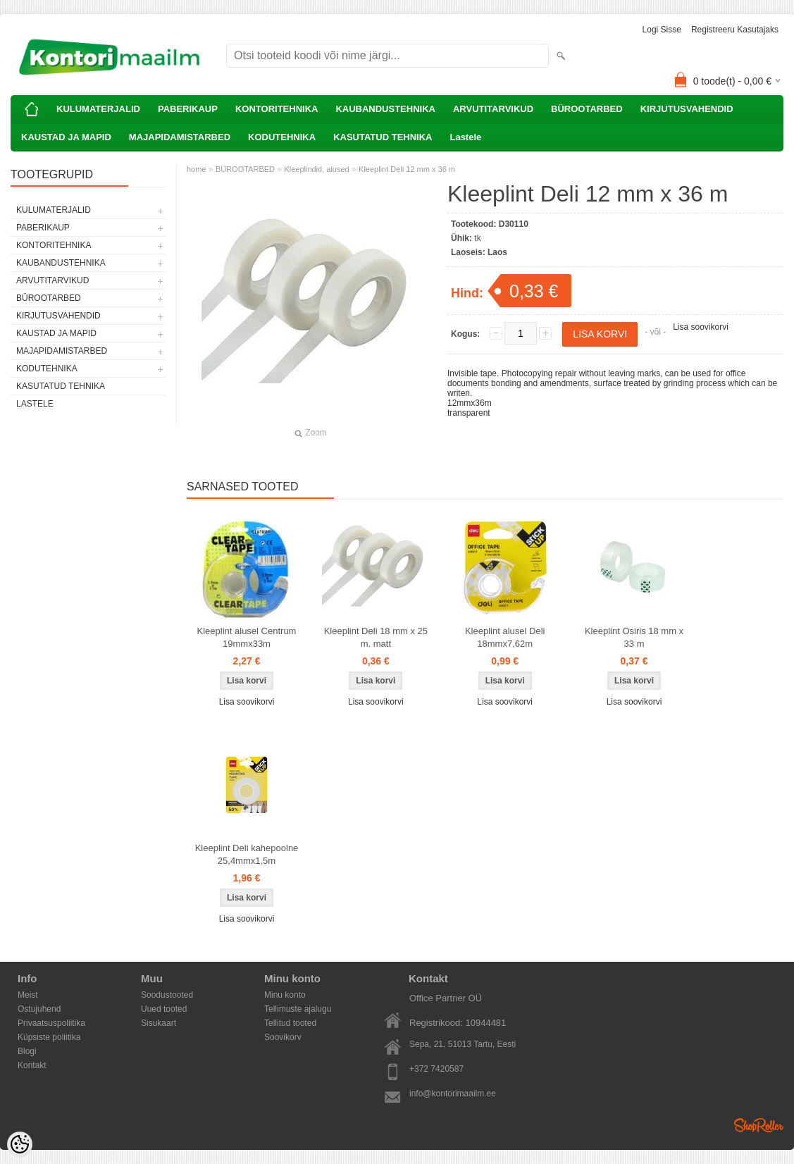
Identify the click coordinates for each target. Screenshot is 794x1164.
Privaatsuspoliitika (51, 1023)
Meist (28, 995)
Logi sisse (662, 30)
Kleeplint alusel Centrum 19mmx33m (247, 637)
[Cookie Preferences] (19, 1144)
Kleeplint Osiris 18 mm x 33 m (634, 637)
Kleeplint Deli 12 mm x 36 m (407, 169)
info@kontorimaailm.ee (452, 1093)
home (196, 169)
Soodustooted (167, 995)
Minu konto (285, 995)
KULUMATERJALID (98, 109)
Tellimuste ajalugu (297, 1009)
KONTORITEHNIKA (276, 109)
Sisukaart (158, 1023)
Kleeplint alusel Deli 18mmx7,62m (505, 637)
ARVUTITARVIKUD (493, 109)
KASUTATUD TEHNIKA (382, 137)
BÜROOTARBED (587, 109)
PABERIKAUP (188, 109)
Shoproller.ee (758, 1125)
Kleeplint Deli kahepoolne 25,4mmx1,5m (247, 854)
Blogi (27, 1051)
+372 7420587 (436, 1069)
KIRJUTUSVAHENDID (686, 109)
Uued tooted (164, 1009)
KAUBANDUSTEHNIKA (385, 109)
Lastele (465, 137)
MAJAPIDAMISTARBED (179, 137)
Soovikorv (283, 1037)
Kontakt (32, 1065)
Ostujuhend (39, 1009)
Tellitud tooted (290, 1023)
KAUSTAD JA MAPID (66, 137)
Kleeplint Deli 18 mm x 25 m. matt (376, 637)
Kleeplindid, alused (316, 169)
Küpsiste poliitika (49, 1037)
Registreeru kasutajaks (735, 30)
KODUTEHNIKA (282, 137)
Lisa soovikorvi (700, 327)
